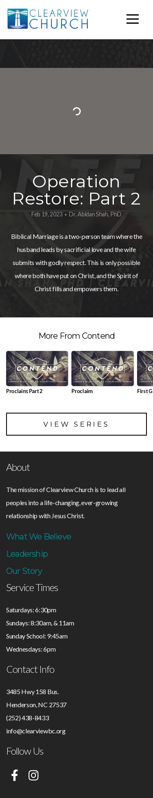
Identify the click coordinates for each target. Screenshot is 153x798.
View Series (76, 424)
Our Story (24, 571)
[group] (37, 375)
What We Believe (38, 537)
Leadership (27, 554)
